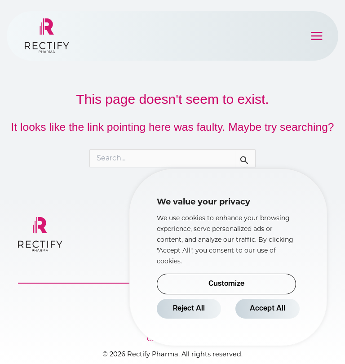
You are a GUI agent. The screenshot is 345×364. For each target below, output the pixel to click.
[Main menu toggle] (317, 36)
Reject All (189, 308)
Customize (226, 284)
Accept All (267, 308)
